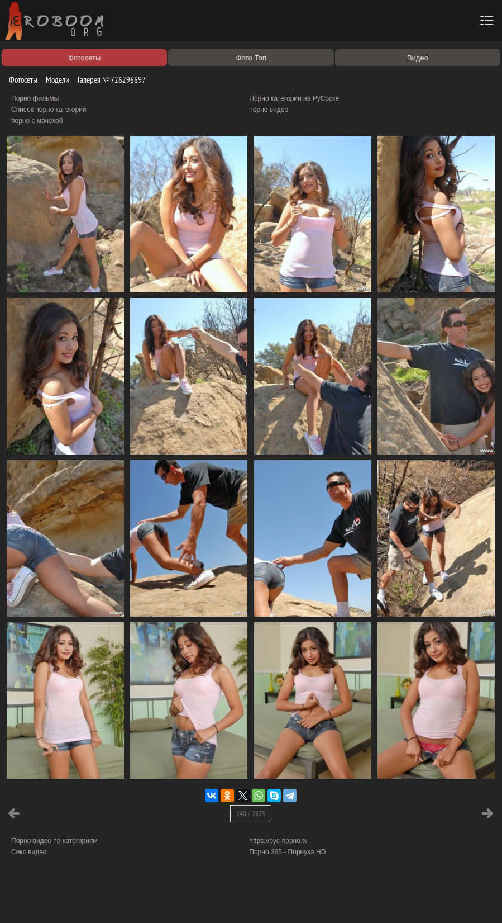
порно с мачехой (37, 121)
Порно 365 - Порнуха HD (287, 852)
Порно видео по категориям (54, 841)
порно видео (268, 109)
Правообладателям (102, 901)
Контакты (193, 901)
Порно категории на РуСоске (294, 98)
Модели (53, 79)
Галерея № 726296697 (107, 79)
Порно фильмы (35, 98)
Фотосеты (19, 79)
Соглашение (155, 901)
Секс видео (29, 852)
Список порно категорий (49, 109)
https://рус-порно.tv (278, 841)
